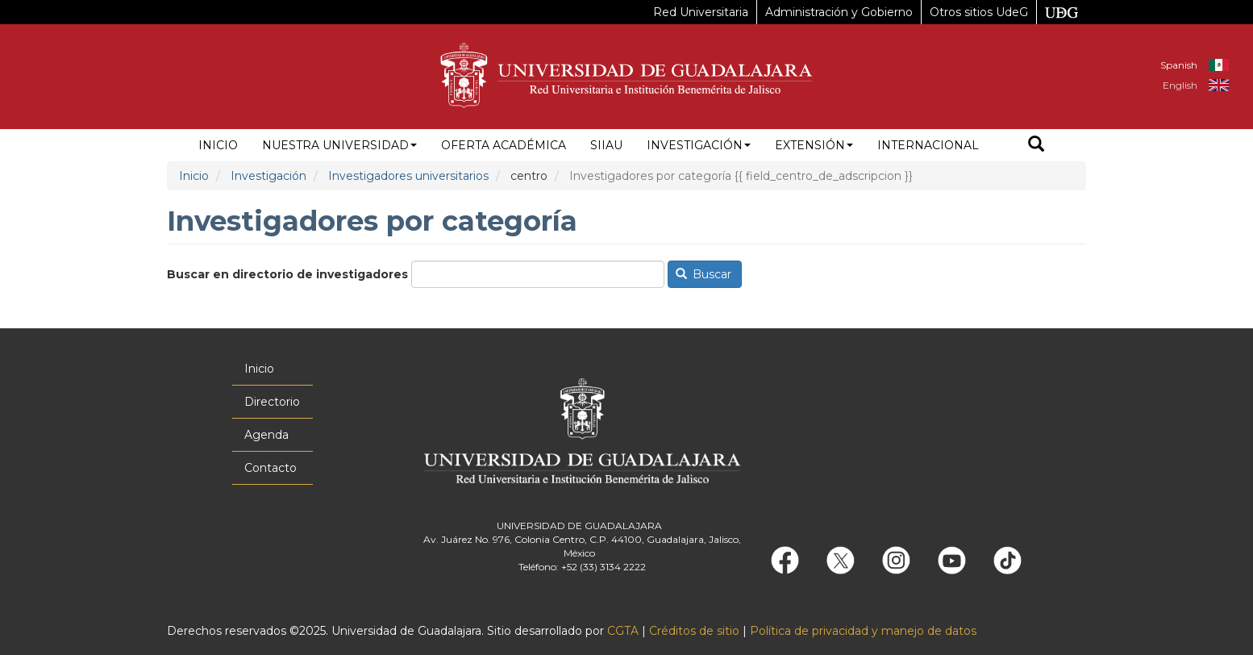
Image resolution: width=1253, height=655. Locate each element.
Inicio (218, 145)
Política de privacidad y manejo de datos (863, 631)
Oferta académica (503, 145)
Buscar (704, 274)
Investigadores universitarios (408, 176)
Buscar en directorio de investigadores (287, 274)
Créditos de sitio (694, 631)
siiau (606, 145)
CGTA (623, 631)
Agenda (266, 435)
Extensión (814, 145)
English (1180, 85)
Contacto (270, 468)
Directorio (272, 401)
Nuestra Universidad (339, 145)
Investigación (699, 145)
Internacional (928, 145)
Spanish (1178, 65)
